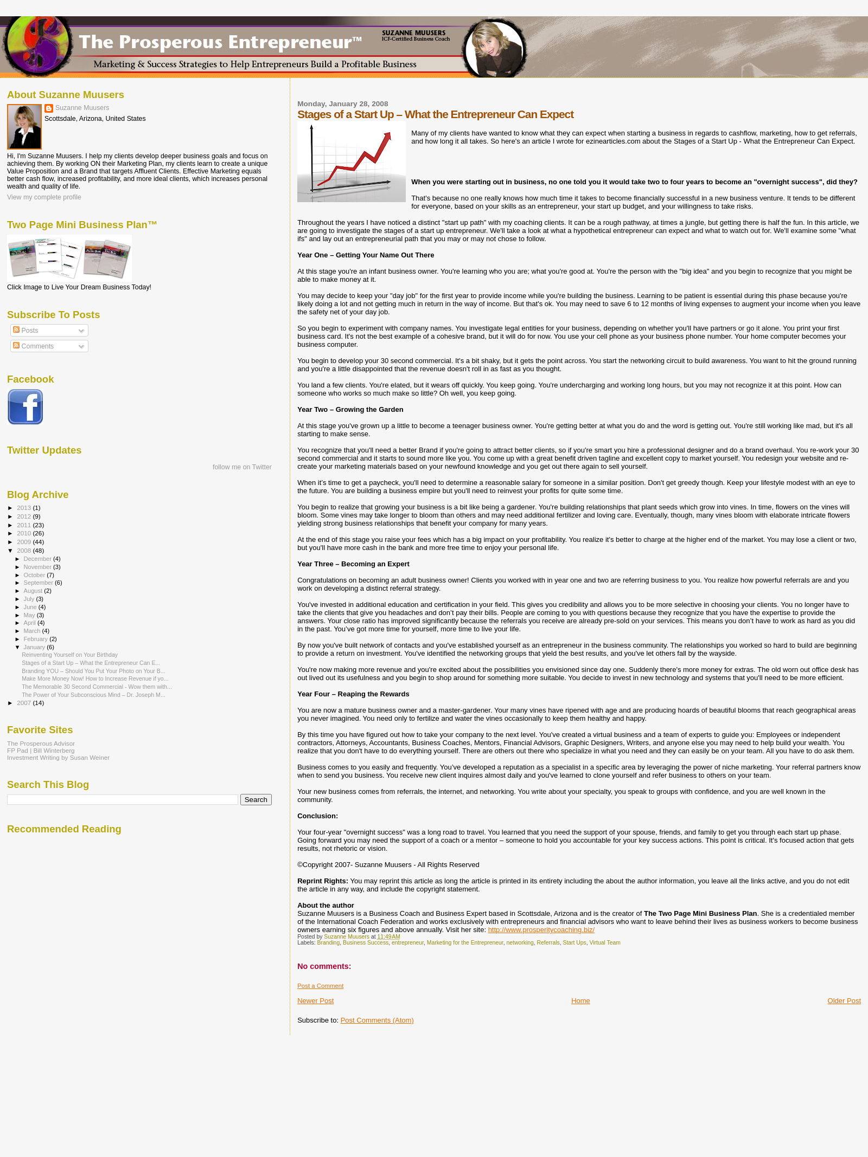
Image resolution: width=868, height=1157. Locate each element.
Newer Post (315, 1001)
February (37, 639)
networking (520, 943)
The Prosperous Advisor (41, 743)
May (30, 615)
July (30, 599)
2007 (25, 702)
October (35, 575)
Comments (33, 346)
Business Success (365, 943)
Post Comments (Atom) (377, 1020)
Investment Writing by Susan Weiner (58, 757)
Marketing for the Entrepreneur (465, 943)
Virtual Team (605, 943)
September (39, 582)
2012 (25, 516)
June (31, 607)
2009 (25, 541)
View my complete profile (44, 197)
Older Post (844, 1001)
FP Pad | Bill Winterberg (41, 750)
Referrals (548, 943)
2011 (25, 524)
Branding (328, 943)
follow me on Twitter (242, 467)
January (35, 647)
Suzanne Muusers (82, 108)
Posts (25, 330)
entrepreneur (408, 943)
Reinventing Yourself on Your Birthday (70, 654)
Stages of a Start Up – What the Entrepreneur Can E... (91, 663)
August (34, 590)
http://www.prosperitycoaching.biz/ (541, 930)
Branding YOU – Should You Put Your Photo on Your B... (93, 671)
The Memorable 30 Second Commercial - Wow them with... (97, 686)
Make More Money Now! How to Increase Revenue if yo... (95, 678)
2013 (25, 507)
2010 (25, 533)
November (38, 567)
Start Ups (574, 943)
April (30, 622)
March (33, 631)
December (38, 558)
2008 (25, 550)
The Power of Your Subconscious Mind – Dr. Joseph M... (93, 694)
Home (580, 1001)
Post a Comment (320, 986)
